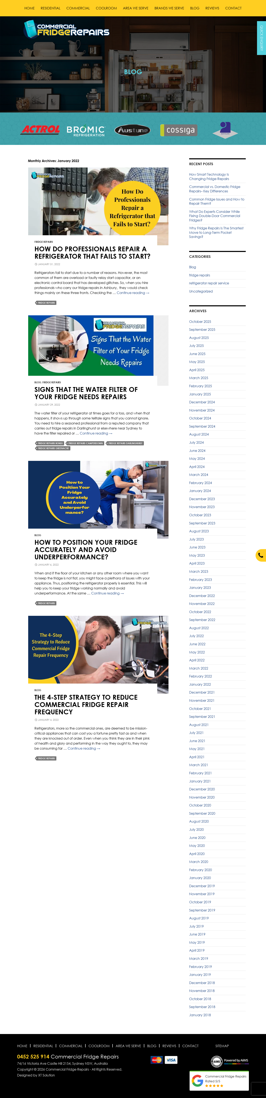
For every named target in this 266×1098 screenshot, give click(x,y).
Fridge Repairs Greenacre (53, 448)
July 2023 (196, 539)
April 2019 (197, 950)
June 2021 (197, 741)
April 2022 (197, 660)
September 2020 (202, 813)
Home (29, 8)
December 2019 (202, 886)
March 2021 (198, 765)
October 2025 (200, 322)
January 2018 (200, 1015)
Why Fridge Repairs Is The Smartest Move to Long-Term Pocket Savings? (216, 232)
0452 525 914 (33, 1056)
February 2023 (200, 580)
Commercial (78, 8)
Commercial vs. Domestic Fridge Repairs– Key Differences (214, 189)
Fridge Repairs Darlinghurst (125, 443)
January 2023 (200, 587)
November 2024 (202, 410)
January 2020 (200, 878)
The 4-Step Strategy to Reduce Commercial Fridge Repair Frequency (86, 704)
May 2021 (197, 749)
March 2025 (198, 378)
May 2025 (197, 362)
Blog (194, 8)
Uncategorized (201, 291)
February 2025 (200, 386)
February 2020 (200, 870)
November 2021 (202, 700)
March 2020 (198, 862)
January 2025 (200, 394)
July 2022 (196, 636)
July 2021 (196, 733)
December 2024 (202, 402)
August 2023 (199, 531)
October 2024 (200, 418)
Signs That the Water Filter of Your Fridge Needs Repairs (86, 393)
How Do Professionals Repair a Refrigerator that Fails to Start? (92, 252)
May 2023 (197, 555)
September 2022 (202, 620)
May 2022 (197, 652)
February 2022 (200, 676)
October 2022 (200, 612)
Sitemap (222, 1046)
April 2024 (197, 467)
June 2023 (197, 547)
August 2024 (199, 434)
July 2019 (196, 926)
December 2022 (202, 596)
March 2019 (198, 958)
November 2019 (202, 894)
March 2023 (198, 571)
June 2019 (197, 934)
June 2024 (197, 451)
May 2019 (197, 942)
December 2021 (202, 692)
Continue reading (133, 293)
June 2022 (197, 644)
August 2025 (199, 338)
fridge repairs (43, 241)
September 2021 (202, 717)
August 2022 (199, 628)
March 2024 (198, 475)
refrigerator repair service (209, 283)
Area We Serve (135, 8)
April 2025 (197, 370)
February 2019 (200, 967)
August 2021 (199, 725)
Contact (233, 8)
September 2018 (202, 1007)
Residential (50, 8)
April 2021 (197, 757)
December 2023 (202, 499)
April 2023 (197, 563)
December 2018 (202, 983)
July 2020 (196, 829)
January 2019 (200, 975)
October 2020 (200, 805)
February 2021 (200, 773)
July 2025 (196, 346)
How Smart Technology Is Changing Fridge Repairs (209, 176)
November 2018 (202, 991)
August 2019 (199, 918)
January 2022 (200, 684)
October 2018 (200, 999)
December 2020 (202, 789)
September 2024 (202, 426)
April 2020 (197, 854)
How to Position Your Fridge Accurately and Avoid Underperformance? (85, 549)
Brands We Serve (169, 8)
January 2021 (200, 781)
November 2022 (202, 604)
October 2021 (200, 709)
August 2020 (199, 821)
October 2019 (200, 902)
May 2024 (197, 458)
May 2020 (197, 846)
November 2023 (202, 507)
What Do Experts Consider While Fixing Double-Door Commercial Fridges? (214, 216)
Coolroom (106, 8)
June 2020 (197, 838)
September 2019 (202, 910)
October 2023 (200, 515)
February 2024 (200, 483)
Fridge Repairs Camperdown (85, 443)
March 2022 (198, 668)
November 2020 (202, 797)
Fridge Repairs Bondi (50, 443)
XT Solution (46, 1075)
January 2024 (200, 491)
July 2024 (196, 442)
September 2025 (202, 329)
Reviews (212, 8)
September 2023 (202, 523)
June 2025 (197, 354)
